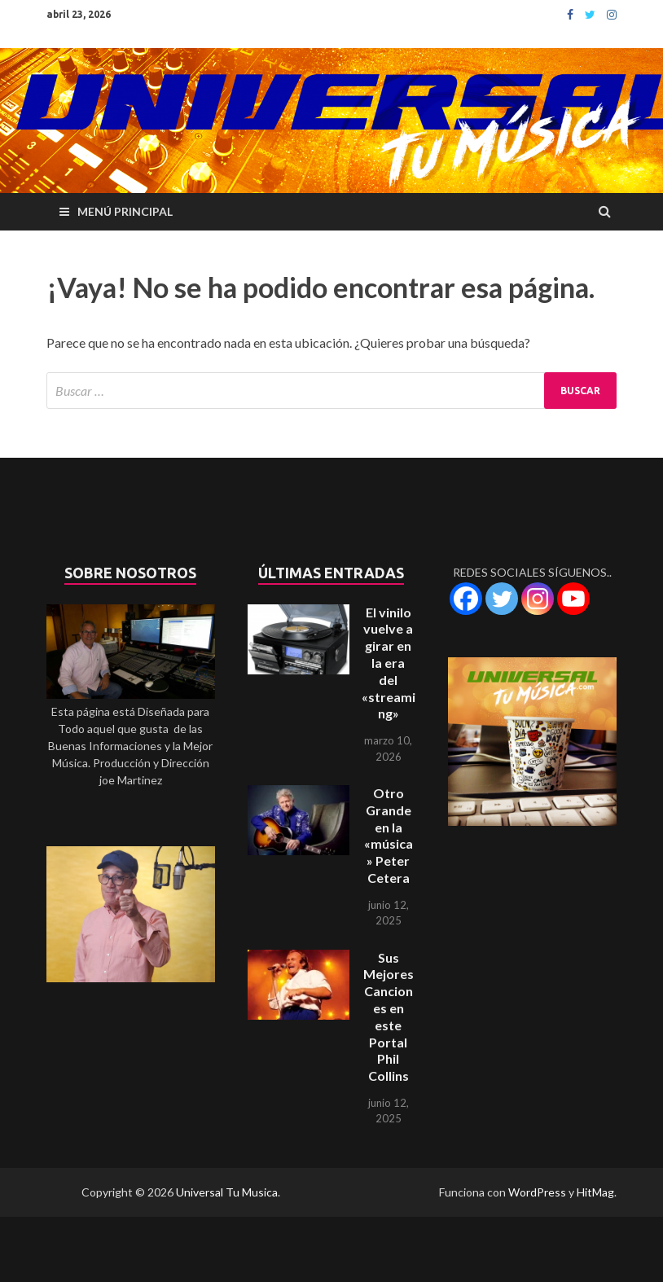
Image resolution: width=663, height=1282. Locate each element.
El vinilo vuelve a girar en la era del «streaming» (388, 663)
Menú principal (125, 211)
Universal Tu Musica (227, 1192)
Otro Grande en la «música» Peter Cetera (388, 835)
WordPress (537, 1192)
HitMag (595, 1192)
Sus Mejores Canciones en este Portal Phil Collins (388, 1017)
